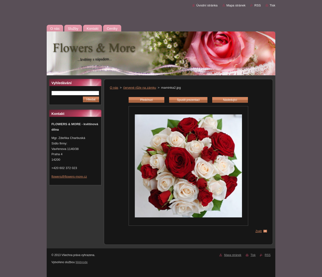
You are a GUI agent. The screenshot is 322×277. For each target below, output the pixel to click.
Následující (230, 100)
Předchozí (146, 100)
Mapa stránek (236, 5)
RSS (257, 5)
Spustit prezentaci (188, 100)
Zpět (258, 231)
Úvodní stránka (206, 5)
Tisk (272, 5)
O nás (114, 87)
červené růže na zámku (139, 87)
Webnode (81, 262)
